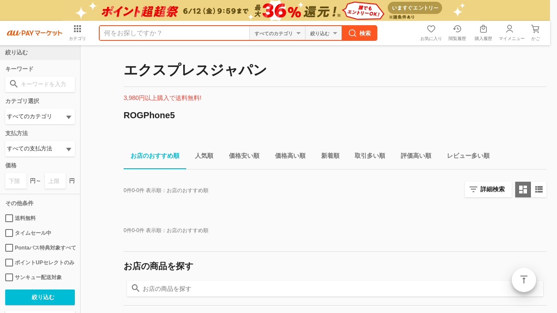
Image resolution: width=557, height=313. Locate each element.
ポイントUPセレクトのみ (39, 262)
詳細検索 (492, 189)
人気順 (200, 157)
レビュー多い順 (465, 157)
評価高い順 (412, 157)
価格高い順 (286, 157)
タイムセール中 (28, 233)
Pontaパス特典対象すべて (40, 248)
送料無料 (20, 218)
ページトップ (524, 280)
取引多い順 (366, 157)
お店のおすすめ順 (151, 157)
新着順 (326, 157)
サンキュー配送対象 (33, 277)
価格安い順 (240, 157)
